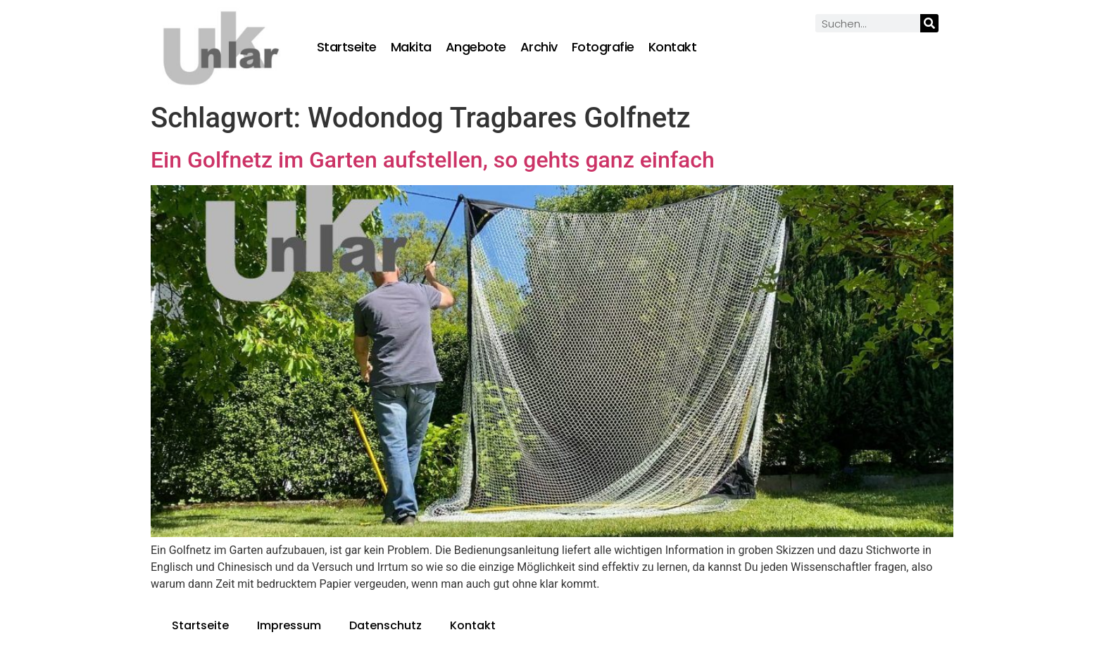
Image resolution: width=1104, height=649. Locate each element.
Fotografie (603, 47)
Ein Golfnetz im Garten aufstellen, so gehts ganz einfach (433, 159)
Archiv (539, 47)
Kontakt (672, 47)
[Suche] (929, 23)
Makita (411, 47)
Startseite (347, 47)
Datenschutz (385, 625)
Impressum (289, 625)
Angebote (476, 47)
